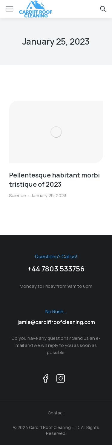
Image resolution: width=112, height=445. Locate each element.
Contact (56, 413)
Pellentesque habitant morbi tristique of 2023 (54, 180)
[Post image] (56, 132)
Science (17, 195)
